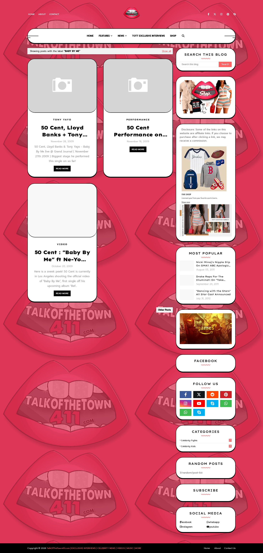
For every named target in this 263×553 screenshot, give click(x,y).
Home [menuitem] (90, 36)
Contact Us (230, 548)
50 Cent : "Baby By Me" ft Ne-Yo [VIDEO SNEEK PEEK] (62, 256)
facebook (186, 522)
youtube (214, 526)
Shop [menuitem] (173, 36)
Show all (166, 51)
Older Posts (164, 310)
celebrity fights (206, 440)
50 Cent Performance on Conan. (138, 131)
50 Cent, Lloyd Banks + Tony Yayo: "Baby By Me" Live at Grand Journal (62, 131)
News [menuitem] (121, 36)
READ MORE (62, 168)
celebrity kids (206, 446)
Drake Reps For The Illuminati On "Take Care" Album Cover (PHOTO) (209, 278)
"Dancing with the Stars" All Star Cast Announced (213, 292)
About (42, 14)
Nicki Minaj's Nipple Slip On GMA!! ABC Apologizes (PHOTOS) (214, 264)
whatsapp (214, 522)
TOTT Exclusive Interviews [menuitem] (148, 36)
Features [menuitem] (104, 36)
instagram (187, 526)
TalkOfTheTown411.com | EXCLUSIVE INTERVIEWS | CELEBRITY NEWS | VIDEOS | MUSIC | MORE (94, 548)
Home (31, 14)
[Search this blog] (199, 64)
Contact (54, 14)
